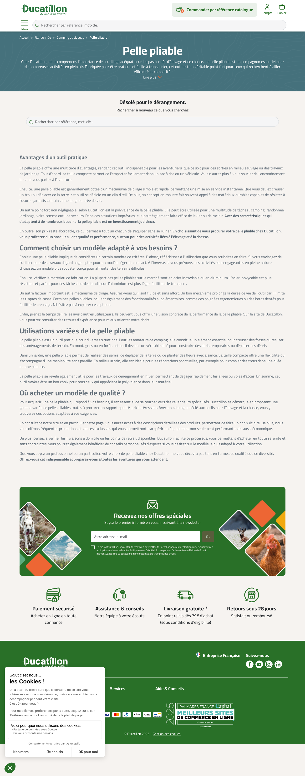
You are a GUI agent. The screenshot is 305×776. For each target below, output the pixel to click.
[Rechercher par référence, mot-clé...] (159, 25)
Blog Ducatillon (167, 700)
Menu (24, 25)
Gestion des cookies (167, 766)
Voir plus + (36, 560)
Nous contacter (167, 694)
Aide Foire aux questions (175, 711)
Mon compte (120, 700)
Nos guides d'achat (170, 706)
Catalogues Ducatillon (127, 694)
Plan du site (119, 706)
